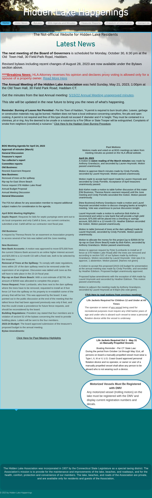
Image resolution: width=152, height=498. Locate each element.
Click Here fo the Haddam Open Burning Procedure (82, 124)
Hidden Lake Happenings (75, 13)
